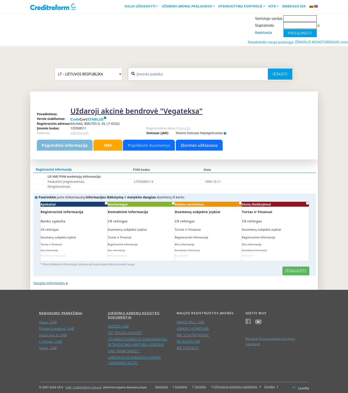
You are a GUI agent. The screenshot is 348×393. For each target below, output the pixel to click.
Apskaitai (73, 204)
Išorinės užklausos (199, 145)
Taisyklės (200, 387)
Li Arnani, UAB (50, 341)
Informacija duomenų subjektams (235, 387)
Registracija (263, 32)
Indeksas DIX (294, 6)
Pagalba (269, 387)
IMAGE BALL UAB (190, 322)
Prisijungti (183, 128)
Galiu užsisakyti (140, 6)
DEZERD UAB (118, 326)
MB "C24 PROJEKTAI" (193, 335)
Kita (272, 6)
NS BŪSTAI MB (188, 341)
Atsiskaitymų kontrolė (240, 6)
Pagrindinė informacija (65, 145)
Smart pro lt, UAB (53, 335)
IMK (108, 145)
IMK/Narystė (79, 133)
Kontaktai (181, 387)
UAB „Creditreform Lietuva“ (84, 387)
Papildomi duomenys (149, 145)
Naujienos (161, 387)
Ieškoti (280, 74)
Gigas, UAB (48, 322)
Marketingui (141, 204)
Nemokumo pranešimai (61, 313)
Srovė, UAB (48, 348)
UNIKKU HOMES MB (193, 328)
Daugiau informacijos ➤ (51, 283)
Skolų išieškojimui (275, 204)
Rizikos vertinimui (208, 204)
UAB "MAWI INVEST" (124, 351)
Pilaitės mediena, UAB (56, 328)
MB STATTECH (188, 348)
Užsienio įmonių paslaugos (187, 6)
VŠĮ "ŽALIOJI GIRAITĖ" (125, 333)
